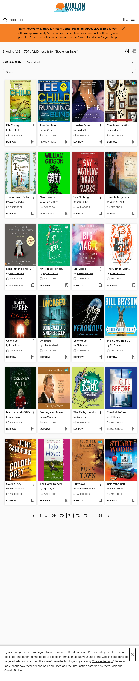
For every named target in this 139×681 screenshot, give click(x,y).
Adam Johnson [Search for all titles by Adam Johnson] (117, 273)
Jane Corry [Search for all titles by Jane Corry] (14, 417)
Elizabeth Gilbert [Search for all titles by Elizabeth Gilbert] (85, 273)
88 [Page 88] (100, 516)
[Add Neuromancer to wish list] (66, 214)
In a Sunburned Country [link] (119, 340)
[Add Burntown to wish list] (100, 500)
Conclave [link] (12, 340)
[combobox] (62, 20)
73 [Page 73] (86, 516)
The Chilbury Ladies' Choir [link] (119, 197)
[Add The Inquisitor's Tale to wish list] (33, 214)
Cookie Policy (13, 670)
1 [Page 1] (40, 516)
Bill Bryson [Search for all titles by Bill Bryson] (115, 345)
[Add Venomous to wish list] (100, 357)
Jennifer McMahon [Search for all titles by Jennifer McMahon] (86, 488)
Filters (9, 72)
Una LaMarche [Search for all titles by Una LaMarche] (84, 130)
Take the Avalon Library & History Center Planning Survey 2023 (60, 29)
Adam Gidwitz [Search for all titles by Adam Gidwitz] (16, 201)
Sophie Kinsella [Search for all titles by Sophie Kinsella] (50, 273)
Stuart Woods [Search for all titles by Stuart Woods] (116, 488)
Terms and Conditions (68, 652)
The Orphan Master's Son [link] (119, 269)
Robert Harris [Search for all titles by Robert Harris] (15, 345)
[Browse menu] (133, 19)
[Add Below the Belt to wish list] (133, 500)
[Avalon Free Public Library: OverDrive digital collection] (69, 8)
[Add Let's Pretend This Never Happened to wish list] (33, 285)
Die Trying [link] (12, 125)
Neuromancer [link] (48, 197)
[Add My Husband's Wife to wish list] (33, 429)
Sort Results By (12, 62)
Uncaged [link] (45, 340)
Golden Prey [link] (13, 484)
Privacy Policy (96, 652)
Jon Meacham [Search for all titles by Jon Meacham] (50, 417)
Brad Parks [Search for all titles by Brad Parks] (82, 201)
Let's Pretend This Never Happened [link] (18, 269)
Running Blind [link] (49, 125)
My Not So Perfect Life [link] (52, 269)
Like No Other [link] (81, 125)
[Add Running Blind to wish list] (66, 142)
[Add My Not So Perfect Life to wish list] (66, 285)
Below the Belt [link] (116, 484)
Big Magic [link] (79, 269)
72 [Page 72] (78, 516)
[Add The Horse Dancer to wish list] (66, 500)
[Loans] (125, 20)
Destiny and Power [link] (51, 412)
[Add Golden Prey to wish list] (33, 500)
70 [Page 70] (62, 516)
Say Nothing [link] (81, 197)
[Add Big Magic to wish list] (100, 285)
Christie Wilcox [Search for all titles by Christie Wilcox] (84, 345)
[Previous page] (33, 515)
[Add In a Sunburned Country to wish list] (133, 357)
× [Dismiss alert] (123, 29)
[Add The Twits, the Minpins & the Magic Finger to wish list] (100, 429)
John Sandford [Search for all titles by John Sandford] (50, 345)
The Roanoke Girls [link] (118, 125)
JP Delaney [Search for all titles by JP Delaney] (115, 417)
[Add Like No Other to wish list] (100, 142)
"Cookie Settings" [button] (102, 661)
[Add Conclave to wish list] (33, 357)
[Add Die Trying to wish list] (33, 142)
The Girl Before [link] (116, 412)
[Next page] (108, 515)
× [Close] (132, 654)
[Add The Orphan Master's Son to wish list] (133, 285)
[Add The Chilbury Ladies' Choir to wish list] (133, 214)
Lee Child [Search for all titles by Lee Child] (14, 130)
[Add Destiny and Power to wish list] (66, 429)
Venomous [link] (80, 340)
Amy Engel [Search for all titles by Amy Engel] (115, 130)
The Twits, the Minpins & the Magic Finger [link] (86, 412)
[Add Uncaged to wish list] (66, 357)
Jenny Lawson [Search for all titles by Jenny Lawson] (16, 273)
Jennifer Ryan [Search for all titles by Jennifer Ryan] (117, 201)
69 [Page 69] (54, 516)
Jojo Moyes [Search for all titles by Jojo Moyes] (48, 488)
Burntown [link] (79, 484)
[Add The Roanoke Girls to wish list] (133, 142)
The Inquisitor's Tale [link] (18, 197)
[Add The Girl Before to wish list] (133, 429)
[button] (126, 52)
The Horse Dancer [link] (51, 484)
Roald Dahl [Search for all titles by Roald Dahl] (82, 417)
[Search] (5, 20)
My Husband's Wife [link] (18, 412)
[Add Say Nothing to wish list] (100, 214)
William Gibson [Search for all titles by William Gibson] (50, 201)
